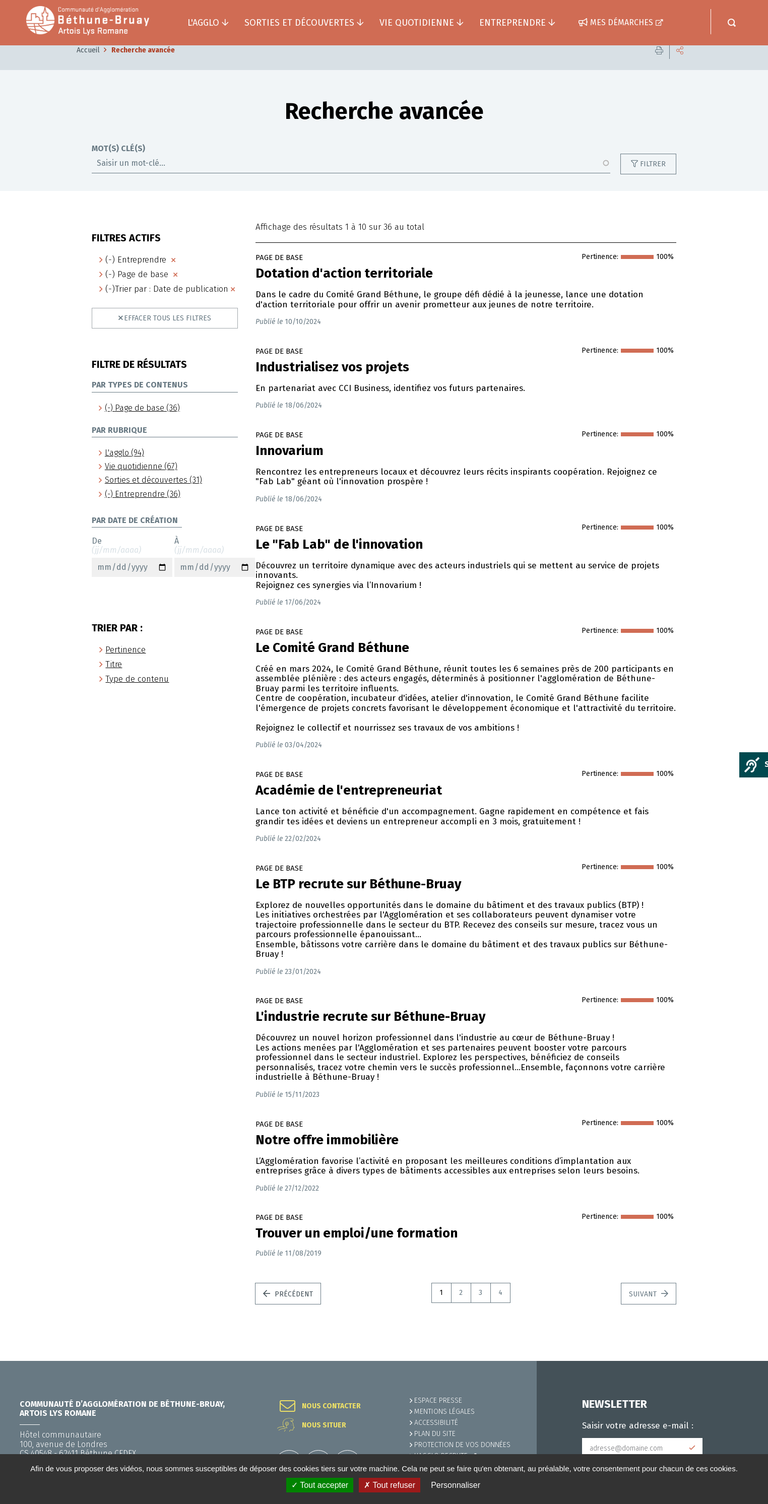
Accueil (88, 65)
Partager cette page (680, 65)
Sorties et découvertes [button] (299, 22)
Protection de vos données (462, 1445)
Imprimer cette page (659, 65)
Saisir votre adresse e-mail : (637, 1426)
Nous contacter (331, 1406)
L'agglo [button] (203, 22)
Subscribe (692, 1448)
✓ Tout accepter (319, 1485)
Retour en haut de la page (738, 1361)
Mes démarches (621, 22)
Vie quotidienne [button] (416, 22)
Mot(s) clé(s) (118, 163)
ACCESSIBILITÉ (436, 1422)
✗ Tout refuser (389, 1485)
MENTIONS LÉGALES (444, 1411)
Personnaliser (455, 1485)
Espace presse (438, 1400)
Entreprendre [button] (512, 22)
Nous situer (324, 1425)
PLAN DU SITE (435, 1433)
